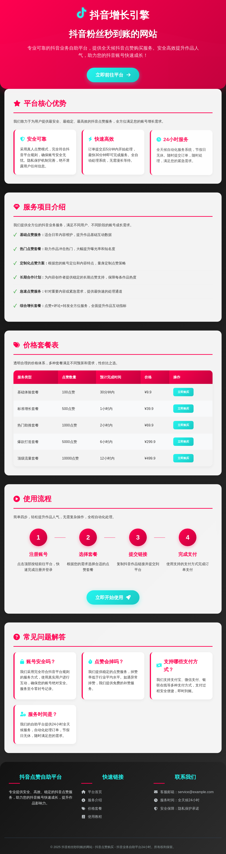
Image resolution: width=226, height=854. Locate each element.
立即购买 (183, 392)
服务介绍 (91, 800)
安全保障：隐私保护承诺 (176, 808)
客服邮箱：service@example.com (184, 792)
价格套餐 (91, 808)
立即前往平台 (113, 74)
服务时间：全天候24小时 (177, 800)
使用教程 (91, 816)
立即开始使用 (113, 597)
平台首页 (91, 792)
